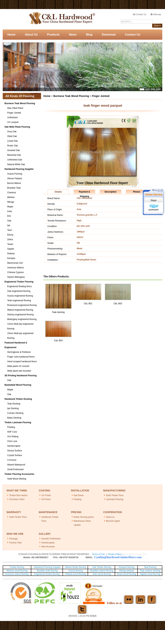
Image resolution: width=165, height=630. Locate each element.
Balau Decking (14, 418)
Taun (9, 230)
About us (110, 517)
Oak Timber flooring (101, 567)
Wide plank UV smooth (18, 366)
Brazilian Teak (14, 188)
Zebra (10, 239)
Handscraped (13, 446)
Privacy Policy (114, 554)
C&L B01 (88, 303)
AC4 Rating (12, 436)
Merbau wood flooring (17, 570)
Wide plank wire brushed (19, 371)
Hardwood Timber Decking (18, 399)
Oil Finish (45, 499)
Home (11, 34)
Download (108, 34)
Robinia (11, 253)
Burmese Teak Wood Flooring (20, 103)
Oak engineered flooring (18, 291)
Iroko (9, 211)
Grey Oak (11, 131)
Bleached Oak (14, 155)
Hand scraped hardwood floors (22, 361)
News (73, 34)
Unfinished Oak (14, 159)
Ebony (10, 235)
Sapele (10, 249)
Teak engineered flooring (19, 300)
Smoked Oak (13, 150)
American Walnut (15, 267)
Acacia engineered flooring (20, 296)
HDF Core (12, 432)
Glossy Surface (14, 450)
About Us (31, 34)
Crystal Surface (14, 455)
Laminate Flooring (114, 499)
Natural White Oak (16, 164)
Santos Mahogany (16, 277)
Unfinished (12, 117)
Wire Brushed (48, 546)
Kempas (11, 258)
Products (53, 34)
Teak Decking (13, 403)
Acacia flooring (75, 570)
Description (111, 192)
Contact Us (139, 14)
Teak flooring (150, 567)
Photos (136, 192)
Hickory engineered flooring (20, 314)
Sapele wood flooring (150, 574)
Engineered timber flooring (47, 574)
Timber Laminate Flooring (18, 422)
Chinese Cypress (15, 272)
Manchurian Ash (15, 263)
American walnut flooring (17, 574)
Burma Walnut (14, 183)
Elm (9, 216)
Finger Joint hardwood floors (21, 357)
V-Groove (11, 460)
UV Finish (46, 495)
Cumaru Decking (15, 413)
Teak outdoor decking (150, 570)
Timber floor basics (18, 495)
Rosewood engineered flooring (22, 305)
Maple (10, 206)
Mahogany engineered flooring (22, 319)
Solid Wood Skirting (16, 479)
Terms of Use (98, 554)
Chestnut (11, 192)
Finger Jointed (14, 113)
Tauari (10, 244)
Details (58, 192)
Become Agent (113, 521)
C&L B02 (117, 303)
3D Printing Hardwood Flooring (21, 375)
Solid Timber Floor (114, 495)
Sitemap (156, 14)
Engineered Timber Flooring (19, 281)
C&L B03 (58, 340)
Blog (89, 34)
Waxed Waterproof (16, 464)
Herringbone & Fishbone (19, 352)
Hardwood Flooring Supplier (19, 169)
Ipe (8, 225)
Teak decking (58, 312)
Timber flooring (17, 567)
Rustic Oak (12, 145)
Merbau (11, 197)
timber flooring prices (84, 517)
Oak (9, 220)
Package (13, 538)
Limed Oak (12, 141)
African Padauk (14, 178)
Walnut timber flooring (75, 567)
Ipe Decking (13, 408)
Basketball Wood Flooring (18, 385)
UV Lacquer (13, 122)
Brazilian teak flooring (47, 570)
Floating (11, 427)
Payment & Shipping (84, 192)
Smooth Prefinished (50, 538)
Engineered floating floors (19, 286)
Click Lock (12, 441)
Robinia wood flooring (75, 574)
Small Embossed (15, 469)
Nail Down (79, 495)
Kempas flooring (126, 567)
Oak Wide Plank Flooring (17, 127)
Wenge (10, 202)
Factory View (15, 542)
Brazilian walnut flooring (101, 570)
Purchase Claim (17, 499)
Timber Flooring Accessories (19, 474)
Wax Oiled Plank (15, 108)
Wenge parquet (126, 570)
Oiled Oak (12, 136)
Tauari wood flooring (126, 574)
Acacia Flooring (14, 174)
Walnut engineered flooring (20, 310)
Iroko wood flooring (102, 574)
